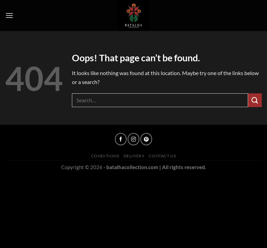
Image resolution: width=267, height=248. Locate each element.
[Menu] (9, 15)
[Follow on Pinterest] (146, 139)
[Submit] (255, 100)
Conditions (105, 155)
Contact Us (162, 155)
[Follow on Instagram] (133, 139)
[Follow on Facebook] (120, 139)
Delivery (134, 155)
